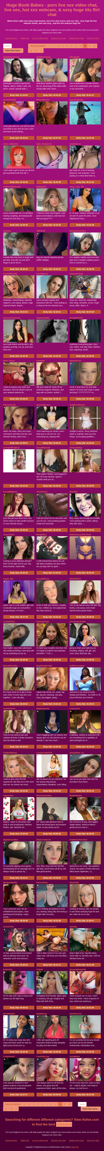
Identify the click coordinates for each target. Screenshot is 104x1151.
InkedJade (74, 882)
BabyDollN (41, 187)
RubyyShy (7, 969)
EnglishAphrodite (44, 666)
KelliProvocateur (77, 666)
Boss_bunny (9, 361)
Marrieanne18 (9, 405)
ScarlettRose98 (10, 274)
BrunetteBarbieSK (78, 969)
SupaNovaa (41, 1014)
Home (7, 46)
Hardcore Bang (11, 38)
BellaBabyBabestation (46, 927)
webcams (64, 1124)
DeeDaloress (75, 144)
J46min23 (40, 231)
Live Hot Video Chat (40, 38)
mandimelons (9, 708)
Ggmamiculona (76, 274)
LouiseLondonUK (44, 753)
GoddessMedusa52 (12, 187)
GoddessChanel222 (78, 840)
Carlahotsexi (9, 1056)
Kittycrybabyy (76, 448)
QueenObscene (43, 405)
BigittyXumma (42, 708)
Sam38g (73, 927)
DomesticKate (42, 621)
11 (31, 50)
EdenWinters (75, 579)
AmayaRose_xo (77, 753)
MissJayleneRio (10, 666)
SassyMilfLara (42, 579)
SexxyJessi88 (9, 100)
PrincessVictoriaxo (11, 318)
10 (94, 46)
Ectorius (7, 231)
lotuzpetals (74, 57)
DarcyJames (42, 882)
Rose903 (73, 492)
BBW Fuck (25, 38)
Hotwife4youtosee (11, 57)
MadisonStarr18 (43, 840)
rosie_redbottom (10, 144)
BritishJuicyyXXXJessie (80, 535)
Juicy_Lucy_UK (77, 187)
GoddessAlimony (77, 405)
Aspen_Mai (8, 579)
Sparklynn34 (75, 361)
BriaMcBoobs (76, 795)
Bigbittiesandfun (10, 840)
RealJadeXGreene (78, 231)
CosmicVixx (8, 927)
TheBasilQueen (10, 753)
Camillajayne (42, 274)
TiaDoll (39, 969)
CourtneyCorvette (78, 621)
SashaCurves (76, 1014)
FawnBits (40, 361)
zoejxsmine (75, 708)
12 (36, 50)
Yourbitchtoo (9, 621)
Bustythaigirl (9, 1014)
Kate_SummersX (43, 144)
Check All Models (38, 46)
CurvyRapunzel (43, 448)
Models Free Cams (76, 38)
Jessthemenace (43, 57)
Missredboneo (42, 100)
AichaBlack (75, 1056)
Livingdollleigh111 (11, 448)
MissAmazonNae (43, 795)
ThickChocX (41, 492)
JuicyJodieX (8, 535)
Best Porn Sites (93, 38)
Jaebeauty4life (43, 318)
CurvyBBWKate (10, 492)
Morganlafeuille (10, 882)
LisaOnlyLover (43, 1056)
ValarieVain (8, 795)
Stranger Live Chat (58, 38)
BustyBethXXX (76, 318)
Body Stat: (19, 95)
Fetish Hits (75, 1147)
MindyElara (41, 535)
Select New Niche (13, 50)
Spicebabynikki (76, 100)
